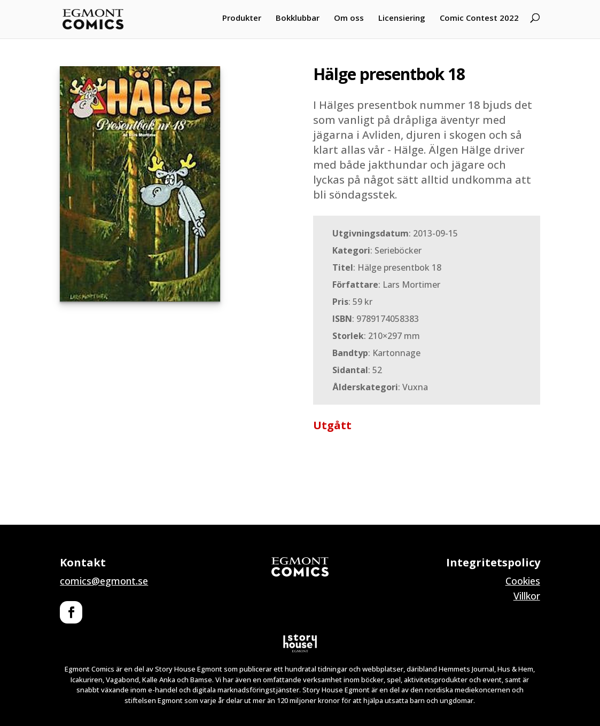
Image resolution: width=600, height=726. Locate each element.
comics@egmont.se (104, 580)
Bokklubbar (298, 18)
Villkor (526, 595)
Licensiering (401, 18)
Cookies (522, 580)
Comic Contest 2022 (479, 18)
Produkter (241, 18)
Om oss (349, 18)
